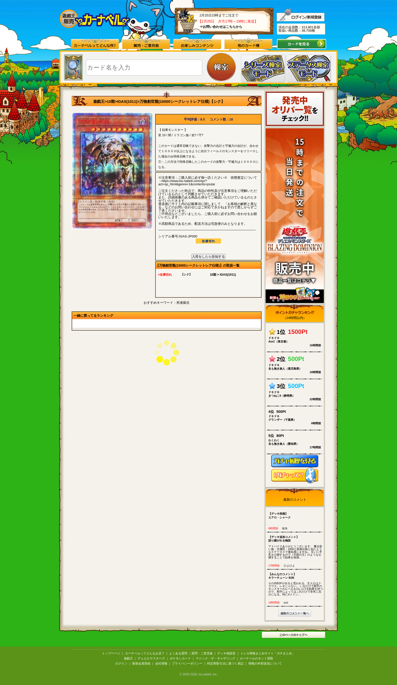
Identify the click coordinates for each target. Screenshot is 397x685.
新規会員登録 (141, 663)
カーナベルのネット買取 (256, 658)
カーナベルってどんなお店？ (145, 653)
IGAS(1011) (127, 101)
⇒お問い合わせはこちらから (221, 27)
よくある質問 (178, 653)
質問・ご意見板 (202, 653)
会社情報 (161, 663)
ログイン (121, 663)
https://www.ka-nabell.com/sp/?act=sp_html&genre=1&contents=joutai (186, 182)
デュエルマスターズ (151, 658)
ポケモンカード (180, 658)
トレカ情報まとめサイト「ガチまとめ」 (267, 653)
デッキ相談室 (226, 653)
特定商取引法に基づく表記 (225, 663)
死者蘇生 (183, 303)
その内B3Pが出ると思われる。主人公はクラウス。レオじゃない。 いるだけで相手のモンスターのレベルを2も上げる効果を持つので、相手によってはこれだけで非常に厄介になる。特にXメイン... (295, 584)
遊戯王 (99, 101)
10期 (111, 101)
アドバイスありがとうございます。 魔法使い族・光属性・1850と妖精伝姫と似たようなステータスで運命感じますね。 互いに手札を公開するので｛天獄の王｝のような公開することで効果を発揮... (295, 547)
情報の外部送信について (265, 663)
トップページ (111, 653)
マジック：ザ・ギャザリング (215, 658)
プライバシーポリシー (187, 663)
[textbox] (144, 67)
